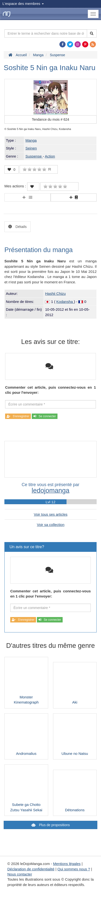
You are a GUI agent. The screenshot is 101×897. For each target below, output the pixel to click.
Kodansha (65, 301)
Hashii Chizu (55, 293)
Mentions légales (67, 864)
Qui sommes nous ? (73, 869)
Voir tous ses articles (50, 514)
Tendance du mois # (50, 119)
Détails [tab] (20, 226)
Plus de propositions (54, 825)
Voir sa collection (51, 525)
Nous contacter (19, 874)
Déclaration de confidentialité (31, 869)
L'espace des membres (23, 3)
